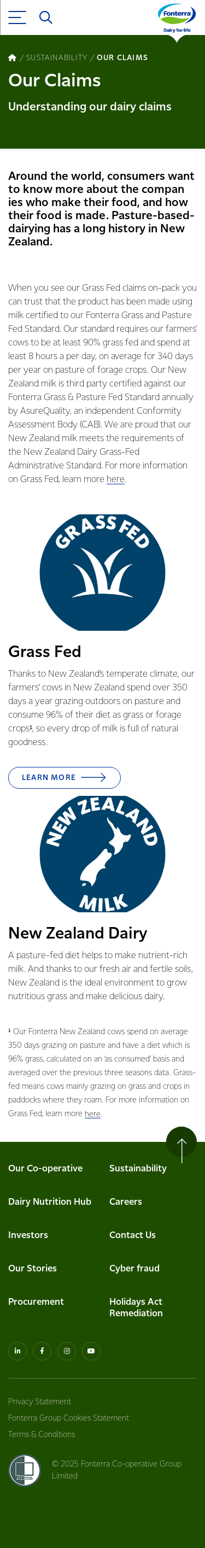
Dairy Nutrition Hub (49, 1202)
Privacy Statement (39, 1402)
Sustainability (138, 1169)
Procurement (36, 1302)
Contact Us (132, 1235)
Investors (28, 1235)
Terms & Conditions (41, 1435)
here (116, 479)
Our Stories (32, 1269)
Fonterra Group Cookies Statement (68, 1418)
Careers (125, 1202)
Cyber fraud (134, 1269)
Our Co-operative (45, 1169)
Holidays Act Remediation (136, 1308)
